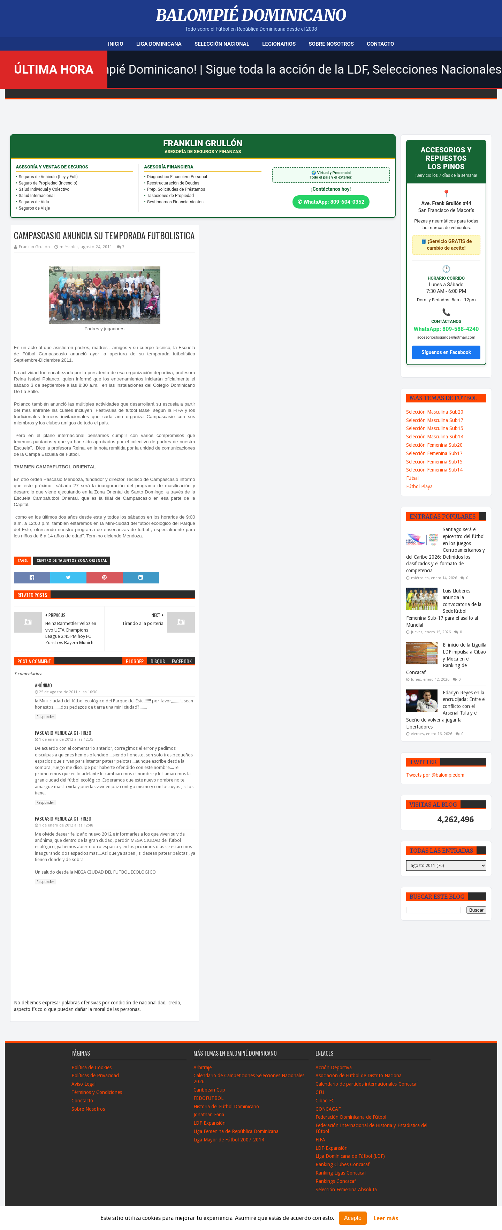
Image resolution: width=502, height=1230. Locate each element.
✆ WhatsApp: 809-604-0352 (331, 202)
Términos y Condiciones (96, 1092)
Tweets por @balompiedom (435, 775)
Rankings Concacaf (335, 1181)
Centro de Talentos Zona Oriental (72, 561)
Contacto (380, 44)
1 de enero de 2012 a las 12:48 (66, 825)
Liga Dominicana (159, 44)
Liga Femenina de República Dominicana (236, 1131)
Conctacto (82, 1100)
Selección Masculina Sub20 (434, 412)
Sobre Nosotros (331, 44)
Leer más (386, 1218)
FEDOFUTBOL (208, 1098)
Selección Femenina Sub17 (434, 453)
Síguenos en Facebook (446, 352)
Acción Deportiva (333, 1067)
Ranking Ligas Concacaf (340, 1173)
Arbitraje (202, 1067)
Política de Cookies (91, 1067)
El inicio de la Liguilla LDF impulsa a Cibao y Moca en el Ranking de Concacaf (446, 658)
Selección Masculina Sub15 (434, 428)
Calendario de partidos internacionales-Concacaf (366, 1084)
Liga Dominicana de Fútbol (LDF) (350, 1156)
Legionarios (279, 44)
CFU (319, 1092)
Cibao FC (325, 1100)
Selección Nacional (222, 44)
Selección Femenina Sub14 (434, 470)
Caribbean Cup (209, 1090)
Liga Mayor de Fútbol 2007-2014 (228, 1139)
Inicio (115, 44)
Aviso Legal (83, 1084)
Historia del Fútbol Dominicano (226, 1106)
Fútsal (412, 478)
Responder (45, 717)
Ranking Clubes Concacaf (342, 1164)
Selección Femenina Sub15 (434, 462)
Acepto (353, 1218)
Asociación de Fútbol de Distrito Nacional (359, 1075)
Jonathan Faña (208, 1114)
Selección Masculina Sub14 (434, 436)
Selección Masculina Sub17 (434, 420)
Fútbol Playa (419, 486)
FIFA (320, 1139)
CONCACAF (328, 1109)
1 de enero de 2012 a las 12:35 (66, 739)
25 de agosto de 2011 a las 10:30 (68, 692)
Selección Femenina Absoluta (346, 1189)
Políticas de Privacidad (95, 1075)
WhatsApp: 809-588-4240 (446, 329)
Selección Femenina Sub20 (434, 445)
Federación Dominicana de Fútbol (350, 1117)
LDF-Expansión (209, 1123)
